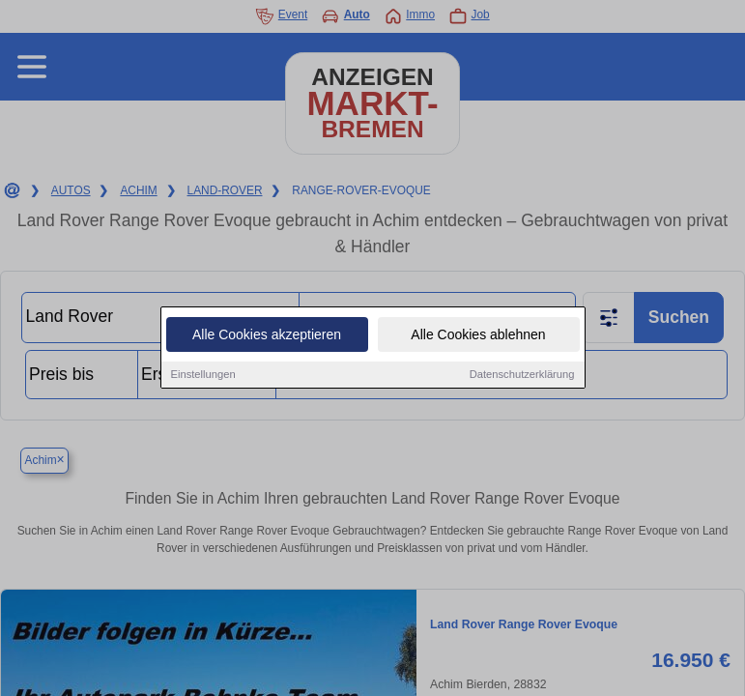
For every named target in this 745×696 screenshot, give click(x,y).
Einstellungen (203, 375)
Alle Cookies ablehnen (478, 335)
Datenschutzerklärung (522, 375)
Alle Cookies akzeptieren (266, 335)
